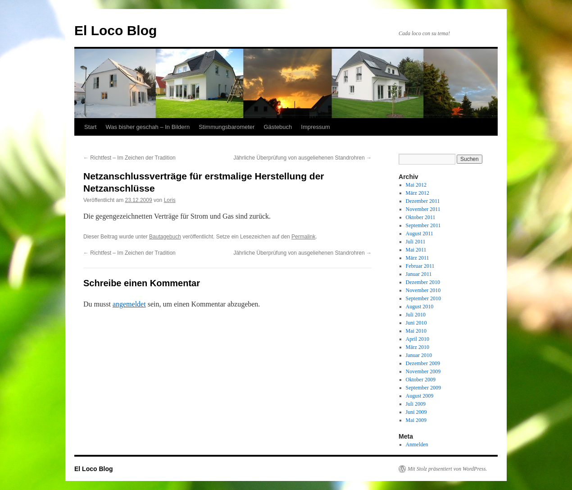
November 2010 (423, 290)
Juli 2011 (416, 241)
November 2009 (423, 371)
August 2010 (420, 306)
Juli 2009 (416, 404)
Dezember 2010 (423, 282)
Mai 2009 (416, 420)
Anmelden (417, 444)
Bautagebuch (165, 237)
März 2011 (417, 258)
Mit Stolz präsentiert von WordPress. (447, 469)
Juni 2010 (416, 323)
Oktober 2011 (421, 217)
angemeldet (129, 304)
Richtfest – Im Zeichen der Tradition (129, 158)
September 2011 (423, 225)
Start (90, 127)
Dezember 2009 (423, 363)
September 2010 (423, 298)
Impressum (315, 127)
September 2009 (423, 388)
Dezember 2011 (423, 201)
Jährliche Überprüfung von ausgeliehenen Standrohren (302, 158)
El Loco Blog (115, 30)
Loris (170, 200)
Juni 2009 (416, 412)
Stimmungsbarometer (226, 127)
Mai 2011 (416, 250)
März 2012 (417, 193)
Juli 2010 (416, 314)
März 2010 (417, 347)
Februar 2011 (420, 266)
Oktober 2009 (421, 379)
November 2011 (423, 209)
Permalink (303, 237)
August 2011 (419, 233)
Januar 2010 (419, 355)
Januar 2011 (419, 274)
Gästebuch (277, 127)
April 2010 (417, 339)
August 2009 (420, 396)
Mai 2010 (416, 331)
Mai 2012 (416, 185)
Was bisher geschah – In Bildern (147, 127)
